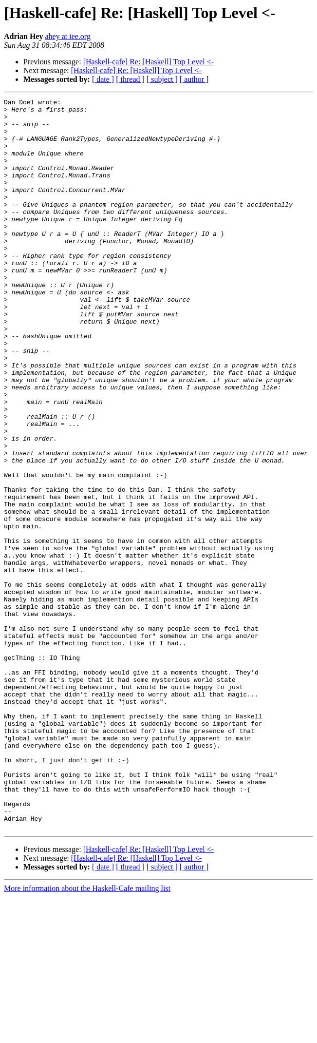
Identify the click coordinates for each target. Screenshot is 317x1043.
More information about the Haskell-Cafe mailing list (87, 1034)
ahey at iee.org (67, 36)
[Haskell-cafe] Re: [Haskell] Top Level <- (148, 62)
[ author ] (194, 79)
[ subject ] (162, 79)
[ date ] (103, 79)
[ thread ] (130, 79)
